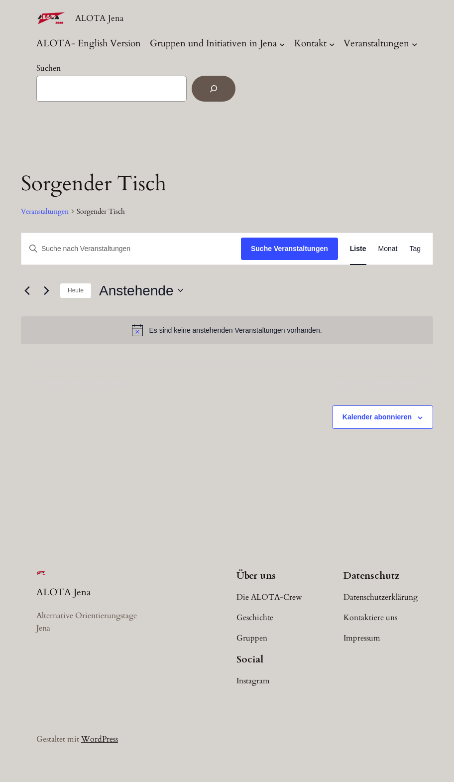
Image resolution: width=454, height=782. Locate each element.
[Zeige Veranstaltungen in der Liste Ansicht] (358, 248)
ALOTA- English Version (88, 43)
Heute (76, 290)
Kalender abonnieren (377, 417)
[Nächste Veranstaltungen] (46, 290)
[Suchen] (213, 89)
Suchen (48, 68)
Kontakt (310, 43)
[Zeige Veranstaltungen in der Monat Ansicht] (388, 248)
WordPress (99, 739)
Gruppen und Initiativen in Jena (213, 43)
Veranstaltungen (376, 43)
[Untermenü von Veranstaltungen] (415, 44)
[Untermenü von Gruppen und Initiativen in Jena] (282, 44)
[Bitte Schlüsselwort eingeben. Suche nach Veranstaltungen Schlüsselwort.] (131, 248)
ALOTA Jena (99, 18)
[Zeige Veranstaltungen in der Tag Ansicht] (415, 248)
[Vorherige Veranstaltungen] (27, 290)
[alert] (227, 330)
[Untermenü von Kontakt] (332, 44)
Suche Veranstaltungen (289, 249)
